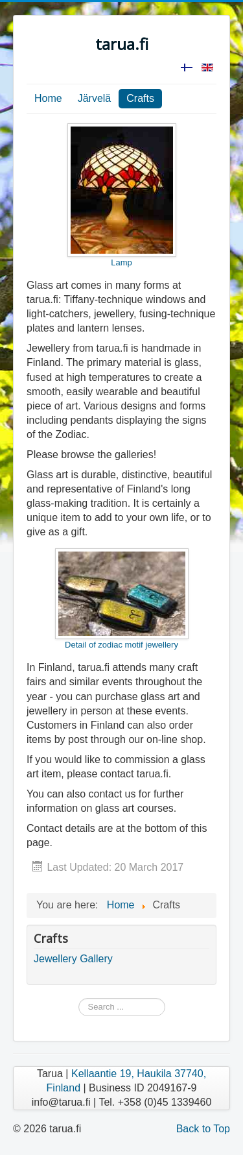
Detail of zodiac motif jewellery (122, 599)
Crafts (140, 98)
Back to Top (203, 1128)
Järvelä (94, 98)
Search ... (78, 998)
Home (48, 98)
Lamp (121, 195)
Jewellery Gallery (73, 958)
